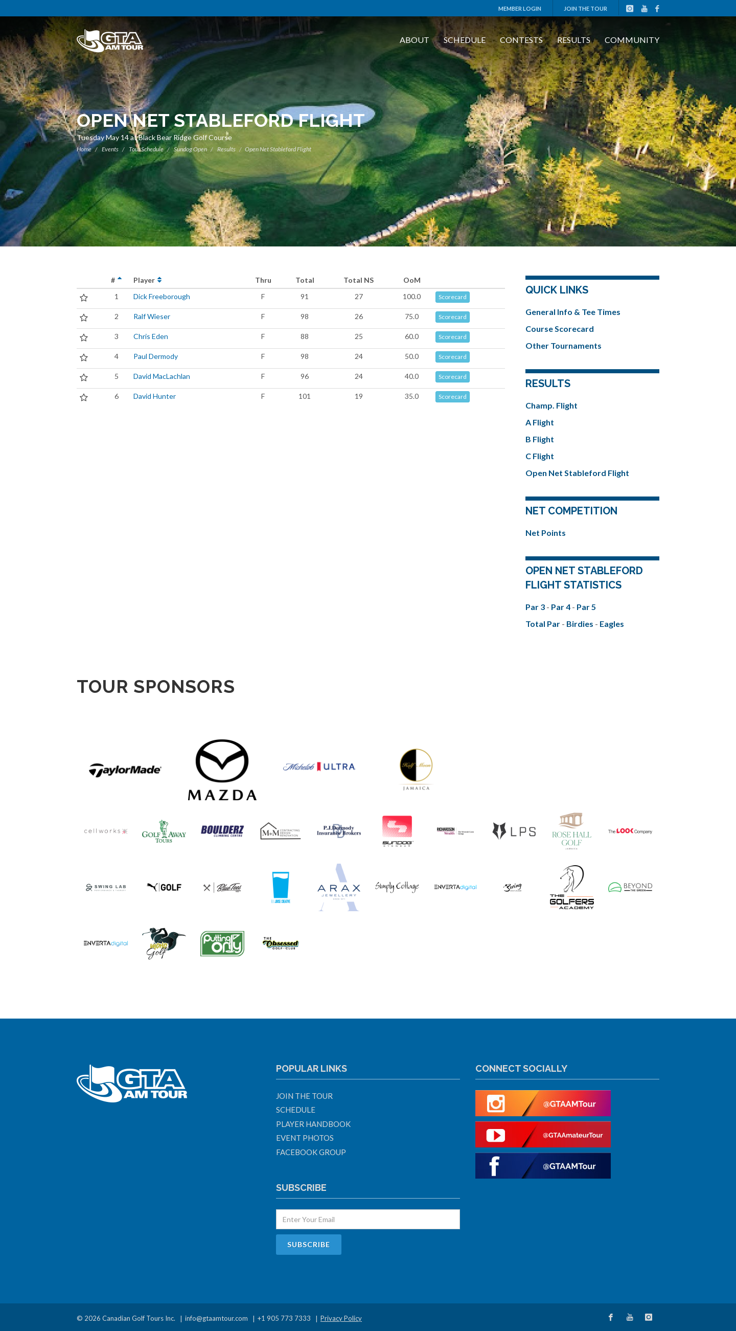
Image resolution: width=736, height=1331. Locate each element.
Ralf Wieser (151, 316)
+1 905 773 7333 (284, 1318)
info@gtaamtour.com (216, 1318)
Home (84, 149)
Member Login (519, 8)
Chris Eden (150, 336)
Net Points (545, 532)
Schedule (465, 39)
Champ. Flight (551, 405)
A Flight (539, 422)
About (414, 39)
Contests (521, 39)
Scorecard (453, 297)
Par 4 (561, 607)
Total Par (543, 623)
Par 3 (535, 607)
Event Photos (305, 1137)
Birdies (580, 623)
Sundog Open (190, 149)
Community (632, 39)
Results (573, 39)
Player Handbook (313, 1124)
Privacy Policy (341, 1318)
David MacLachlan (161, 376)
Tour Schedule (146, 149)
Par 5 (586, 607)
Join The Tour (585, 8)
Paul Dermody (155, 356)
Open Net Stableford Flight (577, 473)
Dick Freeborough (161, 296)
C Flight (539, 456)
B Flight (539, 439)
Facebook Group (311, 1152)
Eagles (612, 623)
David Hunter (154, 396)
